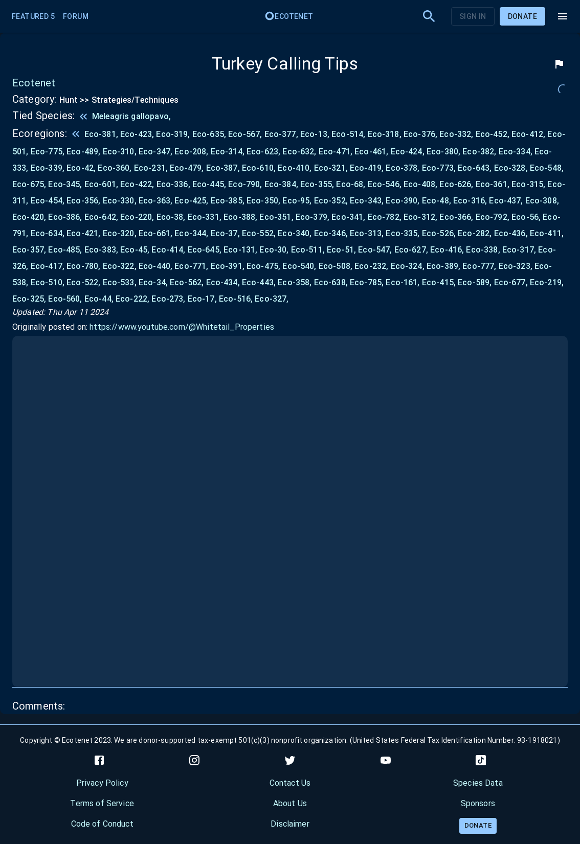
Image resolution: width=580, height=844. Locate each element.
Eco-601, (102, 184)
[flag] (559, 64)
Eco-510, (48, 282)
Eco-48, (437, 201)
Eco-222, (133, 299)
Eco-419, (368, 168)
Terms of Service (101, 803)
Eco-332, (457, 134)
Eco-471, (336, 151)
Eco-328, (512, 168)
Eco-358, (296, 282)
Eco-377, (282, 134)
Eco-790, (246, 184)
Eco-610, (260, 168)
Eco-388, (241, 217)
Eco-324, (409, 266)
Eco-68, (351, 184)
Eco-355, (318, 184)
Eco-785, (368, 282)
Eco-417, (48, 266)
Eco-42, (82, 168)
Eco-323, (516, 266)
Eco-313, (368, 233)
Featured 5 (33, 16)
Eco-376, (421, 134)
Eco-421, (84, 233)
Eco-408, (421, 184)
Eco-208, (192, 151)
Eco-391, (229, 266)
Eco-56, (527, 217)
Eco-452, (493, 134)
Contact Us (290, 783)
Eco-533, (121, 282)
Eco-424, (409, 151)
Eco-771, (192, 266)
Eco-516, (237, 299)
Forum (75, 16)
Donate (522, 16)
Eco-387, (224, 168)
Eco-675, (30, 184)
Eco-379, (313, 217)
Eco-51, (342, 250)
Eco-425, (192, 201)
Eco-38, (172, 217)
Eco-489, (84, 151)
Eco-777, (480, 266)
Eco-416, (448, 250)
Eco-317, (520, 250)
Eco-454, (48, 201)
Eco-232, (372, 266)
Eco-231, (152, 168)
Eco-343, (368, 201)
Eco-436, (512, 233)
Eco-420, (30, 217)
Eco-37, (226, 233)
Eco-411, (547, 233)
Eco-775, (48, 151)
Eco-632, (300, 151)
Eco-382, (480, 151)
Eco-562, (188, 282)
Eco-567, (246, 134)
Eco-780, (84, 266)
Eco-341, (349, 217)
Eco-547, (376, 250)
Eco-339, (48, 168)
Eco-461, (372, 151)
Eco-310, (121, 151)
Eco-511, (309, 250)
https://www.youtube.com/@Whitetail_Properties (182, 327)
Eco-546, (386, 184)
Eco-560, (66, 299)
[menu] (562, 16)
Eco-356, (84, 201)
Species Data (478, 783)
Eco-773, (440, 168)
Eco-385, (229, 201)
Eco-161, (403, 282)
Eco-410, (296, 168)
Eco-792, (493, 217)
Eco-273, (169, 299)
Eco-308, (542, 201)
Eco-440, (156, 266)
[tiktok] (480, 760)
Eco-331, (206, 217)
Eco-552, (260, 233)
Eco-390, (403, 201)
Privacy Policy (102, 783)
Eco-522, (84, 282)
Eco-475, (264, 266)
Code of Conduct (102, 824)
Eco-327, (271, 299)
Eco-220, (138, 217)
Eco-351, (277, 217)
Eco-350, (264, 201)
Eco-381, (102, 134)
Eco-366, (457, 217)
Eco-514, (349, 134)
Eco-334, (516, 151)
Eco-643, (476, 168)
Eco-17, (203, 299)
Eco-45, (135, 250)
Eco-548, (547, 168)
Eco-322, (121, 266)
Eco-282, (476, 233)
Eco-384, (282, 184)
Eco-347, (156, 151)
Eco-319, (174, 134)
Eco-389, (444, 266)
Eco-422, (138, 184)
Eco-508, (336, 266)
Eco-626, (457, 184)
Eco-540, (300, 266)
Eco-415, (440, 282)
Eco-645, (206, 250)
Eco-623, (264, 151)
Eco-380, (444, 151)
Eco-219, (547, 282)
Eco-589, (476, 282)
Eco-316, (471, 201)
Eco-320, (121, 233)
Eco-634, (48, 233)
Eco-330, (121, 201)
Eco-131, (241, 250)
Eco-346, (332, 233)
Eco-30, (275, 250)
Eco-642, (102, 217)
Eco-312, (421, 217)
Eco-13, (315, 134)
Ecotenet (288, 16)
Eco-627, (412, 250)
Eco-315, (529, 184)
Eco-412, (529, 134)
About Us (290, 803)
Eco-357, (30, 250)
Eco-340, (296, 233)
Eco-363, (156, 201)
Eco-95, (298, 201)
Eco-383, (102, 250)
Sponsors (478, 803)
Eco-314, (229, 151)
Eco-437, (507, 201)
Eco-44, (100, 299)
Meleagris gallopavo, (131, 116)
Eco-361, (493, 184)
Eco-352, (332, 201)
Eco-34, (154, 282)
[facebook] (99, 760)
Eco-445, (210, 184)
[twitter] (290, 760)
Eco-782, (386, 217)
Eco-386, (66, 217)
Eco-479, (188, 168)
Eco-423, (138, 134)
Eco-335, (403, 233)
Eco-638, (332, 282)
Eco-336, (174, 184)
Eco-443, (260, 282)
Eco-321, (332, 168)
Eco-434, (224, 282)
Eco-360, (115, 168)
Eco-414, (169, 250)
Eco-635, (210, 134)
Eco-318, (386, 134)
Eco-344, (192, 233)
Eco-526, (440, 233)
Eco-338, (484, 250)
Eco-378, (403, 168)
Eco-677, (512, 282)
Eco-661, (156, 233)
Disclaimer (290, 824)
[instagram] (194, 760)
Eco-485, (66, 250)
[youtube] (385, 760)
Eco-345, (66, 184)
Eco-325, (30, 299)
